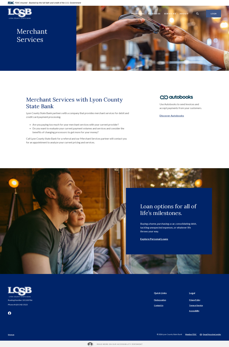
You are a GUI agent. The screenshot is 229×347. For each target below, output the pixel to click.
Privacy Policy (194, 300)
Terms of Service (196, 305)
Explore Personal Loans (154, 238)
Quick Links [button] (160, 293)
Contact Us (158, 305)
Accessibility (194, 311)
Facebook (9, 313)
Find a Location (160, 300)
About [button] (184, 13)
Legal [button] (192, 293)
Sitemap (11, 335)
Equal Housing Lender (212, 334)
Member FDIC (191, 334)
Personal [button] (138, 13)
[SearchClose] (197, 13)
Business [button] (154, 13)
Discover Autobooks (172, 115)
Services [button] (170, 13)
